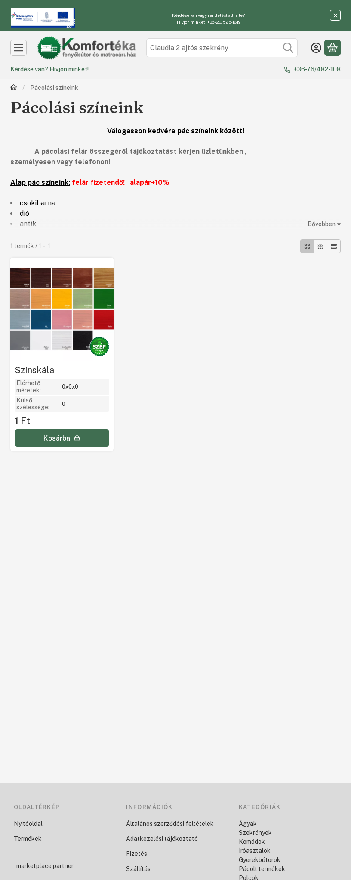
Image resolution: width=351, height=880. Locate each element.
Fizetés (136, 853)
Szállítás (138, 868)
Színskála (34, 370)
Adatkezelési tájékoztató (162, 838)
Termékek (28, 838)
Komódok (252, 841)
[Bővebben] (322, 224)
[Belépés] (316, 48)
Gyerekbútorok (259, 859)
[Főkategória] (13, 88)
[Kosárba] (62, 438)
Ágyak (248, 823)
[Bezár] (335, 15)
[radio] (307, 246)
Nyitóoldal (28, 823)
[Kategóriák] (18, 48)
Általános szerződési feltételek (170, 823)
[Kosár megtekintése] (332, 48)
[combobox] (222, 47)
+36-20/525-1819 (223, 22)
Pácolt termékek (262, 868)
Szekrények (255, 832)
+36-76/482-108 (317, 69)
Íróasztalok (255, 850)
